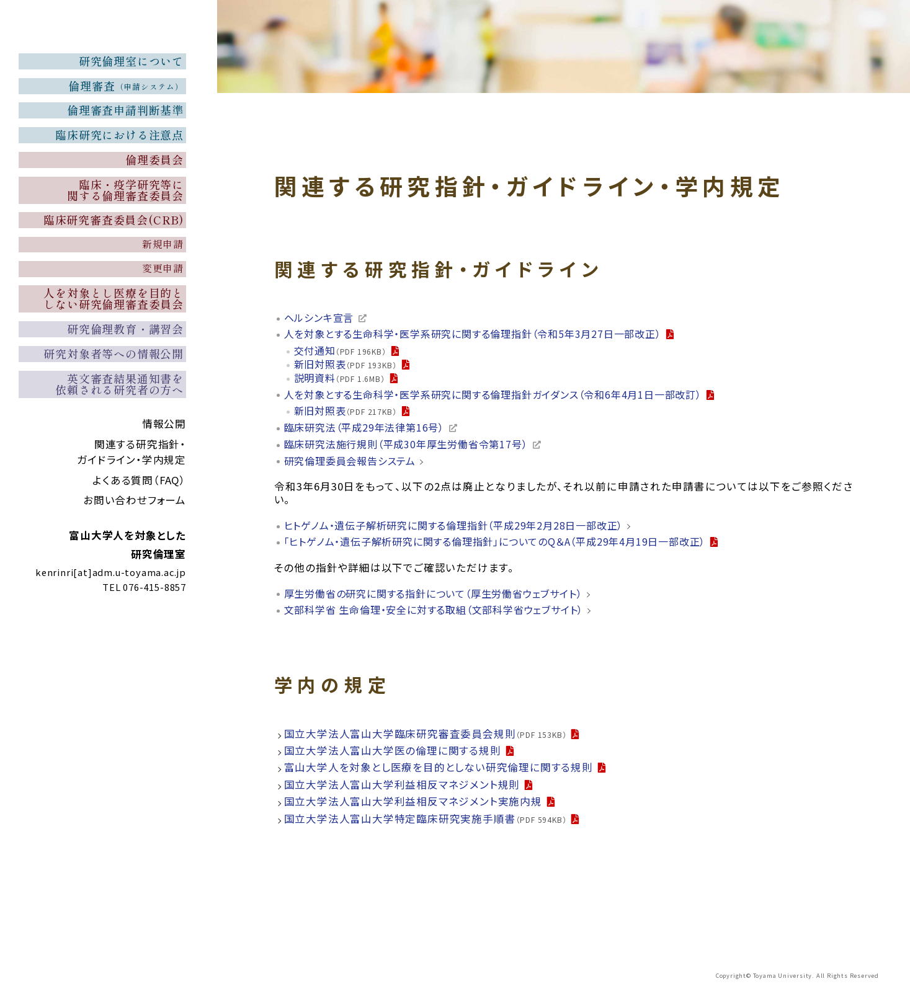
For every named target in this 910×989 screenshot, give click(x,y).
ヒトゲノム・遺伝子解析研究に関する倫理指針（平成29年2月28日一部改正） (463, 527)
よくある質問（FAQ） (139, 553)
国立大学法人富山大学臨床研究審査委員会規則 (425, 736)
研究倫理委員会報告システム (354, 462)
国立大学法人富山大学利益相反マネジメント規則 (402, 787)
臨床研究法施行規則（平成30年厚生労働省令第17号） (413, 446)
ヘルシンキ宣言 (321, 317)
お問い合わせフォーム (134, 573)
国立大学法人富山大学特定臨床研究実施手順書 (425, 821)
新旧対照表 (347, 365)
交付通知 (341, 351)
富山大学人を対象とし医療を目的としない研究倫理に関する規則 (438, 770)
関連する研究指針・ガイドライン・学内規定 (131, 525)
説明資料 (341, 379)
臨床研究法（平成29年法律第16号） (368, 430)
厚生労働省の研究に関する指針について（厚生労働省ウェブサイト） (443, 595)
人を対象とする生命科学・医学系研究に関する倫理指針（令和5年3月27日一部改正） (484, 334)
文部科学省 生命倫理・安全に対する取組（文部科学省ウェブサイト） (443, 612)
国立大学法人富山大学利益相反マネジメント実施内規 (413, 804)
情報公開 (164, 497)
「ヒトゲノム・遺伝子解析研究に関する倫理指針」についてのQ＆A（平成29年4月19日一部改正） (507, 544)
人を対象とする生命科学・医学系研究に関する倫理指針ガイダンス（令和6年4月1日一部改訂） (505, 396)
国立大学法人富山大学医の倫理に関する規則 (392, 753)
